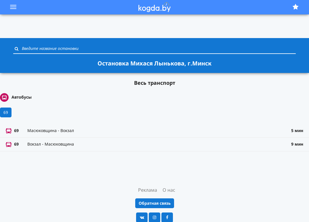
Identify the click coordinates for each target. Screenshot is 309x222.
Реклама (147, 190)
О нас (169, 190)
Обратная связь (155, 203)
